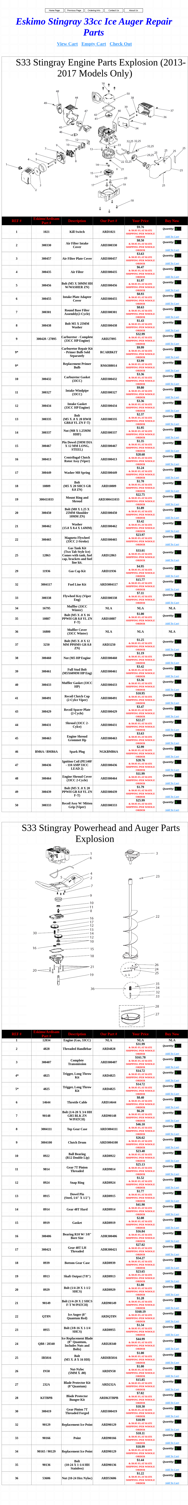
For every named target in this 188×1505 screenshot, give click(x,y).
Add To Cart (172, 236)
